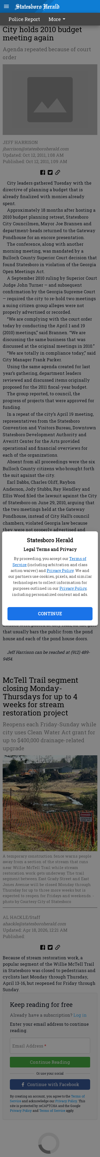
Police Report (24, 19)
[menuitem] (58, 19)
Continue (50, 613)
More (58, 19)
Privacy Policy (60, 570)
